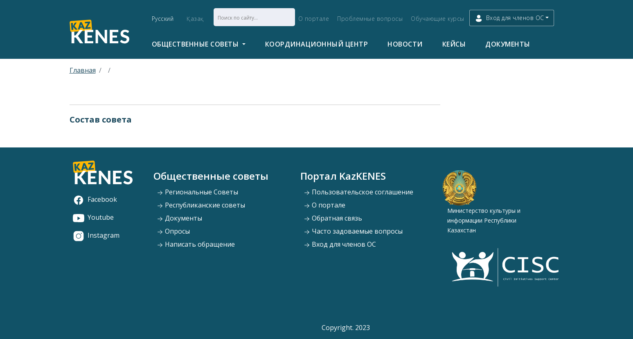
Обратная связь (333, 218)
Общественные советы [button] (196, 44)
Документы (507, 44)
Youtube (93, 217)
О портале (313, 18)
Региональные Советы (197, 191)
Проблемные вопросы (370, 18)
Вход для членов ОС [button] (509, 18)
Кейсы (454, 44)
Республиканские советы (201, 205)
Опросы (173, 231)
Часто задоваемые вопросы (353, 231)
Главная (83, 70)
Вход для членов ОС (340, 244)
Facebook (95, 199)
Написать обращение (196, 244)
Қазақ (195, 18)
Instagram (96, 235)
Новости (405, 44)
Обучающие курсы (437, 18)
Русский (163, 18)
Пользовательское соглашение (358, 191)
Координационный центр (316, 44)
